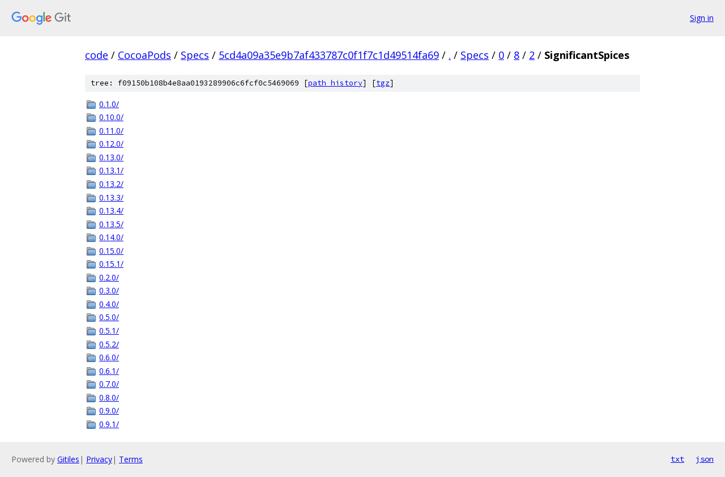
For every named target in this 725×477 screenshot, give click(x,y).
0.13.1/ (111, 170)
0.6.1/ (109, 370)
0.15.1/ (111, 263)
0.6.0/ (109, 357)
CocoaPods (144, 55)
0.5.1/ (109, 330)
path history (335, 83)
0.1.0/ (109, 104)
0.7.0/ (109, 383)
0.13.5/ (111, 224)
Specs (195, 55)
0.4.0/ (109, 304)
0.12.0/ (111, 143)
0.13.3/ (111, 197)
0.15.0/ (111, 250)
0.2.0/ (109, 277)
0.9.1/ (109, 424)
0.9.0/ (109, 410)
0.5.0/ (109, 317)
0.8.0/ (109, 397)
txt (677, 459)
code (96, 55)
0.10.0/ (111, 117)
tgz (383, 83)
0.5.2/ (109, 344)
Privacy (99, 459)
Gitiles (68, 459)
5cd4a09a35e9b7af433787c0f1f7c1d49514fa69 (329, 55)
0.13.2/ (111, 183)
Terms (131, 459)
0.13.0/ (111, 157)
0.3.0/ (109, 290)
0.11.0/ (111, 130)
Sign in (702, 17)
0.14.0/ (111, 237)
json (705, 459)
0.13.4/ (111, 210)
